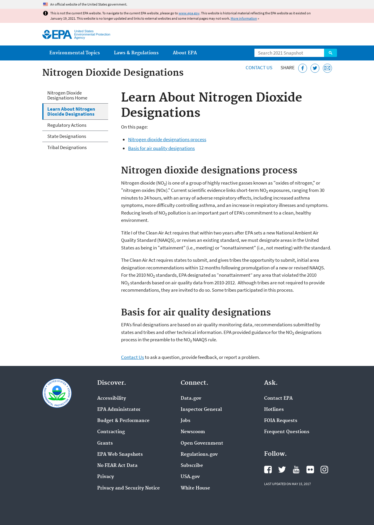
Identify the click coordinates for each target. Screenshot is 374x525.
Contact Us (259, 67)
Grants (105, 443)
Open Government (202, 443)
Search (330, 53)
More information (244, 18)
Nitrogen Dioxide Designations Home (67, 95)
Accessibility (111, 398)
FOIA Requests (280, 420)
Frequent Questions (286, 432)
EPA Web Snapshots (120, 454)
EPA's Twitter (282, 469)
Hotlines (274, 409)
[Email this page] (327, 68)
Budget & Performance (123, 420)
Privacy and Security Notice (128, 488)
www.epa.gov (189, 13)
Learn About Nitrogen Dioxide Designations (71, 111)
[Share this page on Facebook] (302, 68)
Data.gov (191, 398)
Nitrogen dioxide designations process (167, 139)
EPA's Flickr (310, 469)
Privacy (105, 477)
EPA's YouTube (296, 469)
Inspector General (201, 409)
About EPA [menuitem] (185, 53)
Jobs (185, 420)
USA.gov (190, 477)
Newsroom (193, 432)
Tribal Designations (67, 147)
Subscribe (192, 465)
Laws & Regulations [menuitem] (136, 53)
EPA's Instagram (324, 469)
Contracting (111, 432)
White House (195, 488)
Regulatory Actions (66, 125)
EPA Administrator (118, 409)
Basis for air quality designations (161, 148)
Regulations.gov (199, 454)
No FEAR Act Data (117, 465)
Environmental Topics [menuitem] (74, 53)
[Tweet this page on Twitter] (315, 68)
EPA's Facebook (268, 469)
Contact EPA (278, 398)
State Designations (66, 136)
